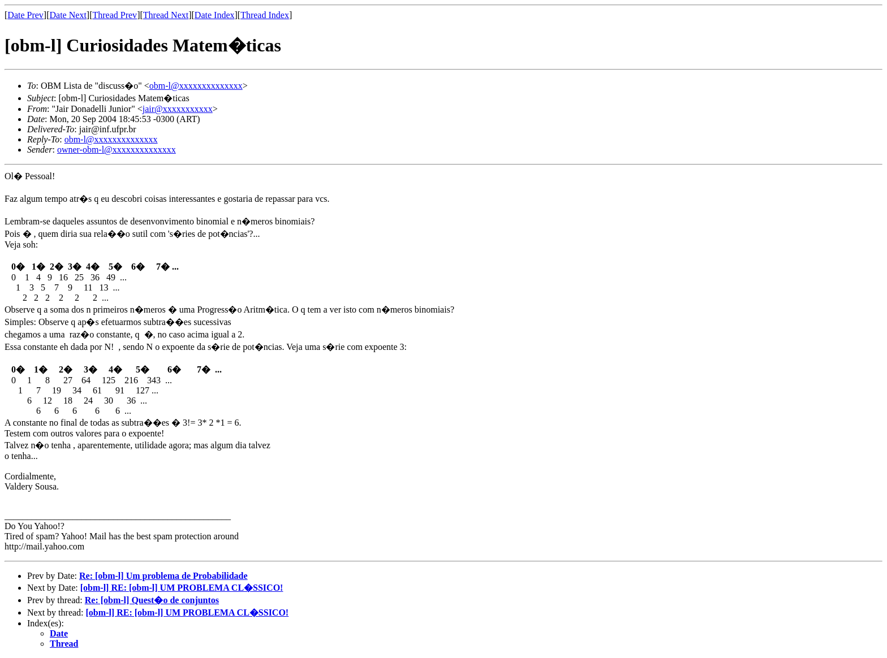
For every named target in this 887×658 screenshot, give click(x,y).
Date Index (215, 15)
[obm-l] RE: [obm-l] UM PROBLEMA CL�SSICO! (181, 587)
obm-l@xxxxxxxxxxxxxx (196, 85)
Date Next (68, 15)
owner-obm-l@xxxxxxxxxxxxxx (116, 149)
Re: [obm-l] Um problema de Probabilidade (163, 576)
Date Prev (25, 15)
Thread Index (264, 15)
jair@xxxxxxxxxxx (178, 109)
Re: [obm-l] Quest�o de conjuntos (152, 600)
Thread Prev (114, 15)
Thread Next (165, 15)
